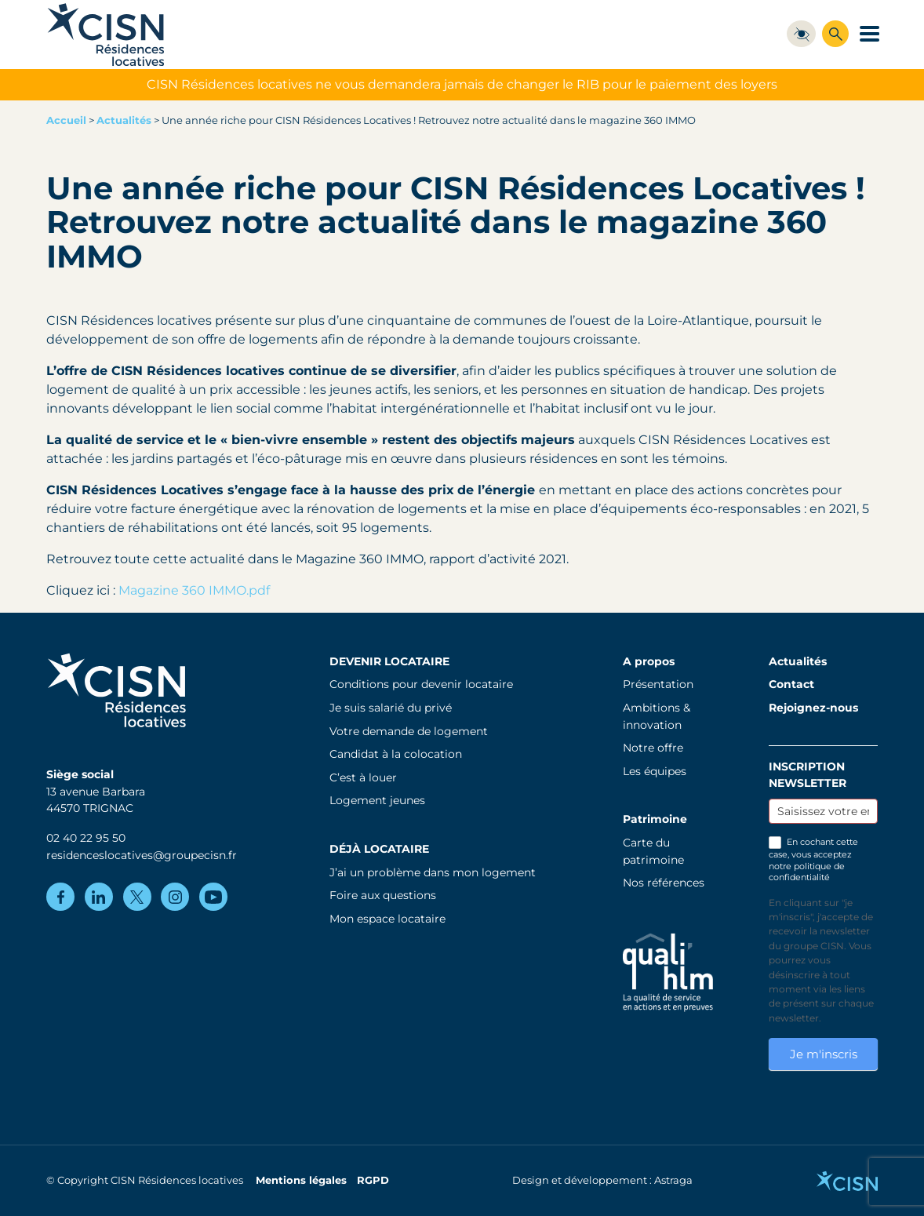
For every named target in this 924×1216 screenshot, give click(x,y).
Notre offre (653, 748)
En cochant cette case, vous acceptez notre (813, 859)
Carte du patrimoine (653, 851)
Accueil (66, 120)
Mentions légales (301, 1180)
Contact (791, 684)
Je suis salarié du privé (390, 708)
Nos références (663, 883)
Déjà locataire (379, 849)
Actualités (123, 120)
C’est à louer (363, 777)
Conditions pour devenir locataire (421, 684)
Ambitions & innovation (656, 716)
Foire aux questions (382, 895)
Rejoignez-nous (813, 708)
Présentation (658, 684)
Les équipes (654, 771)
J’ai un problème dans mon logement (432, 872)
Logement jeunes (377, 800)
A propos (649, 661)
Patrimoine (655, 819)
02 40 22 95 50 (86, 838)
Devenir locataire (389, 661)
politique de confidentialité (807, 872)
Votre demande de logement (408, 731)
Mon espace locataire (387, 919)
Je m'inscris (823, 1054)
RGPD (373, 1180)
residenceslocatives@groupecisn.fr (141, 855)
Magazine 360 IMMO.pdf (194, 590)
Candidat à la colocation (395, 754)
